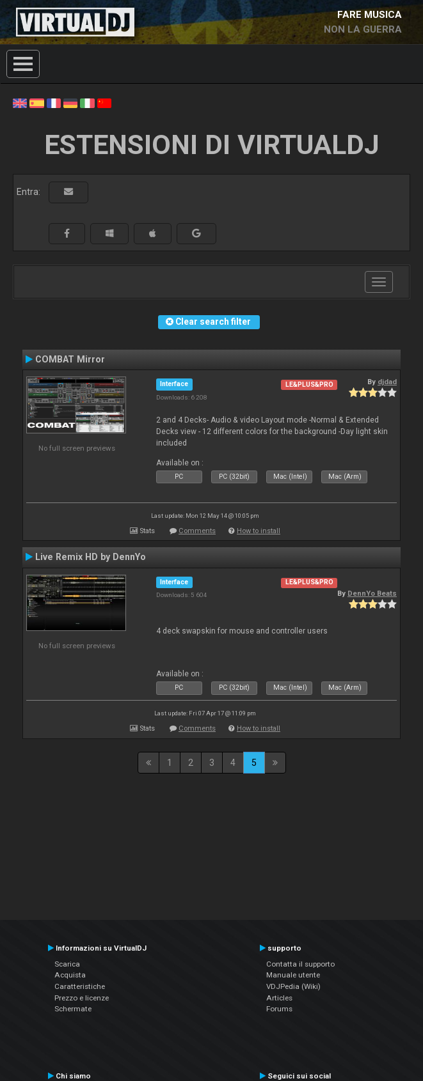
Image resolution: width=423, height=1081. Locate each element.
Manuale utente (293, 974)
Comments (197, 531)
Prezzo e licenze (81, 997)
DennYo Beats (372, 593)
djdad (387, 381)
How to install (258, 531)
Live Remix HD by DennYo (90, 557)
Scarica (67, 964)
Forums (279, 1008)
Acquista (70, 974)
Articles (279, 997)
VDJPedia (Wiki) (293, 986)
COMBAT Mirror (70, 359)
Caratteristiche (79, 986)
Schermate (73, 1008)
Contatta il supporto (300, 964)
